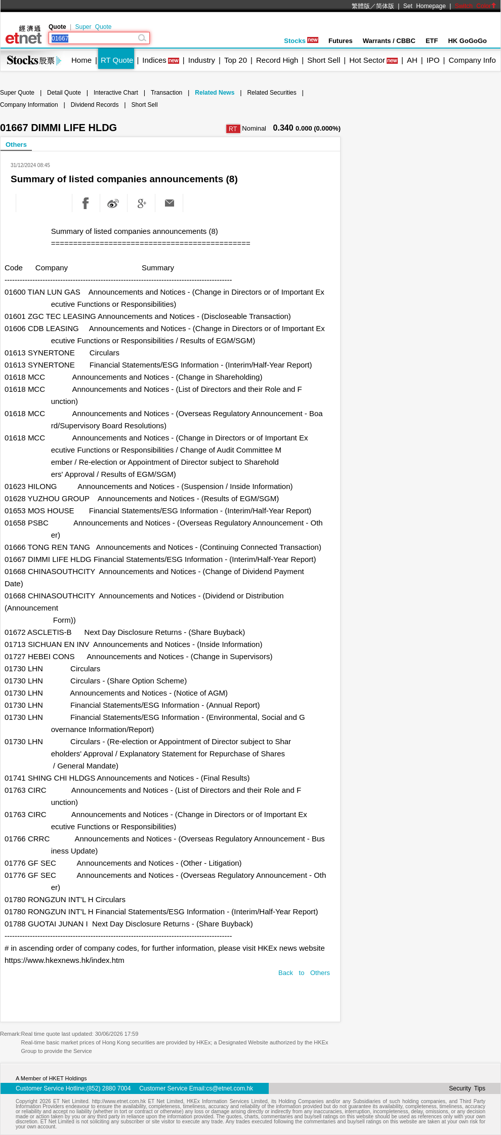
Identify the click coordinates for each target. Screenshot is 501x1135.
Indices (154, 60)
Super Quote (93, 26)
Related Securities (271, 92)
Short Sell (323, 60)
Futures (340, 41)
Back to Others (304, 973)
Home (81, 60)
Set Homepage (424, 6)
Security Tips (467, 1088)
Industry (201, 60)
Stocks (301, 41)
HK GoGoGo (467, 41)
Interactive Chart (116, 92)
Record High (277, 60)
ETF (432, 41)
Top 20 (235, 60)
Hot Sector (367, 60)
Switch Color (475, 6)
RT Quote (117, 60)
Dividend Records (95, 104)
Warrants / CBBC (389, 41)
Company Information (29, 104)
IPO (433, 60)
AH (412, 60)
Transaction (166, 92)
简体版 (385, 6)
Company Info (471, 60)
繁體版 (361, 6)
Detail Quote (64, 92)
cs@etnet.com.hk (229, 1088)
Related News (214, 92)
